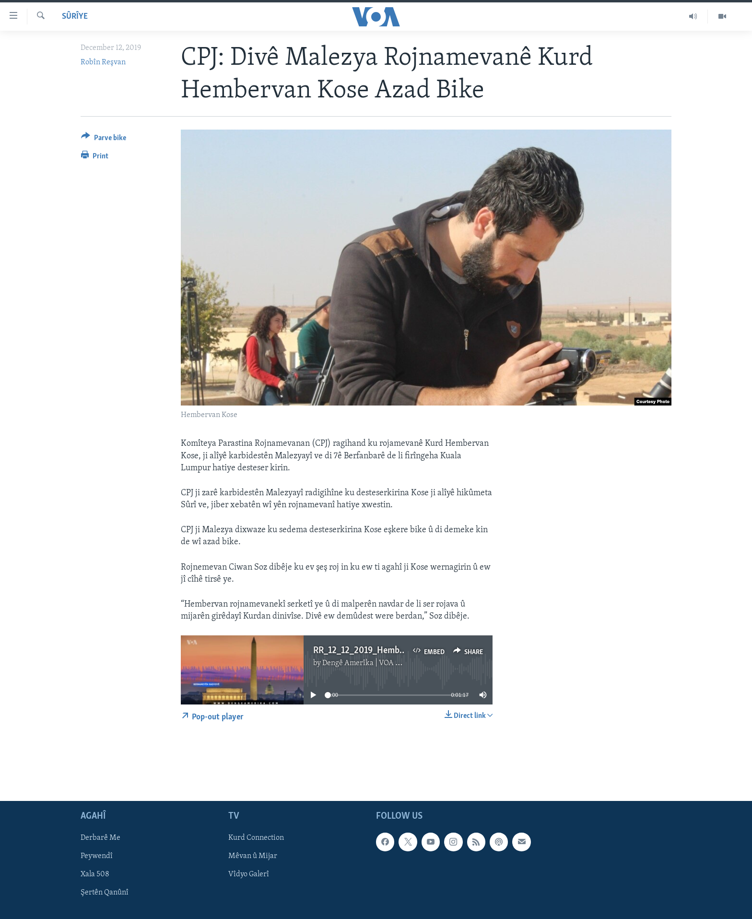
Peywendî (97, 856)
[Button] (103, 139)
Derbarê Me (100, 838)
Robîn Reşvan (103, 62)
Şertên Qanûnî (105, 892)
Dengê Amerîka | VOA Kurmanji (374, 663)
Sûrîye (75, 16)
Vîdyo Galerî (248, 874)
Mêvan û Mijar (252, 856)
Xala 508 (95, 874)
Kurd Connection (256, 838)
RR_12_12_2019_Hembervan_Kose (378, 651)
